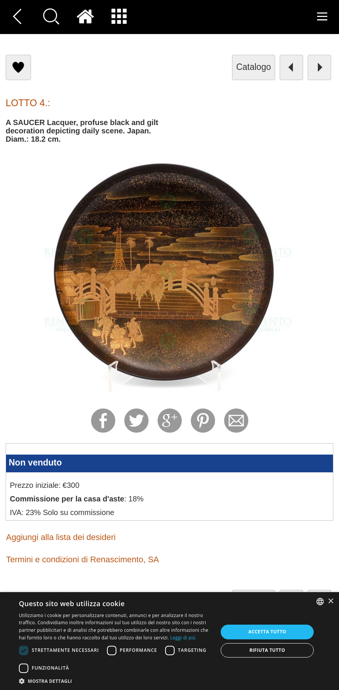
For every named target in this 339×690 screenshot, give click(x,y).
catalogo (253, 67)
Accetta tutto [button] (267, 631)
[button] (115, 680)
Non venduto (35, 462)
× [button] (330, 601)
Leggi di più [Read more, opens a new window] (183, 637)
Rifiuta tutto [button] (267, 650)
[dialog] (169, 641)
